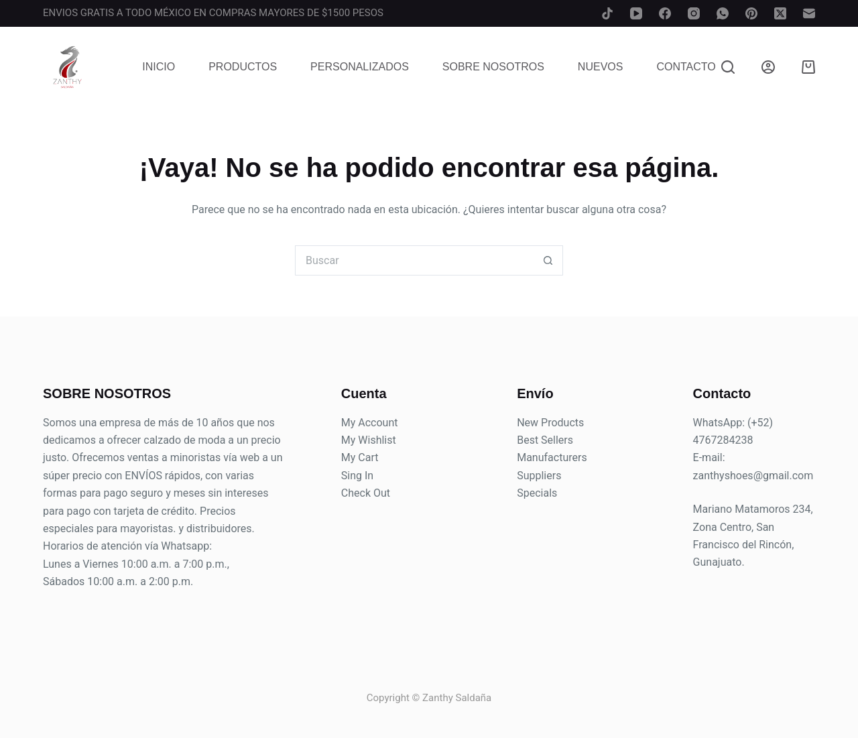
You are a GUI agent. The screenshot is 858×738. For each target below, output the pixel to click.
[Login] (768, 67)
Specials (537, 493)
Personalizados (359, 66)
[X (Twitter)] (780, 13)
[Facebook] (665, 13)
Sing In (357, 475)
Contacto (685, 66)
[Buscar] (728, 67)
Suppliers (539, 475)
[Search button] (548, 260)
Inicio (158, 66)
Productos (242, 66)
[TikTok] (607, 13)
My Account (369, 422)
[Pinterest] (751, 13)
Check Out (365, 493)
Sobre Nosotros (493, 66)
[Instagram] (694, 13)
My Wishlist (368, 440)
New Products (550, 422)
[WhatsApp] (723, 13)
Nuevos (600, 66)
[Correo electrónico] (809, 13)
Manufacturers (552, 457)
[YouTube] (636, 13)
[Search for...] (414, 260)
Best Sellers (545, 440)
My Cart (360, 457)
